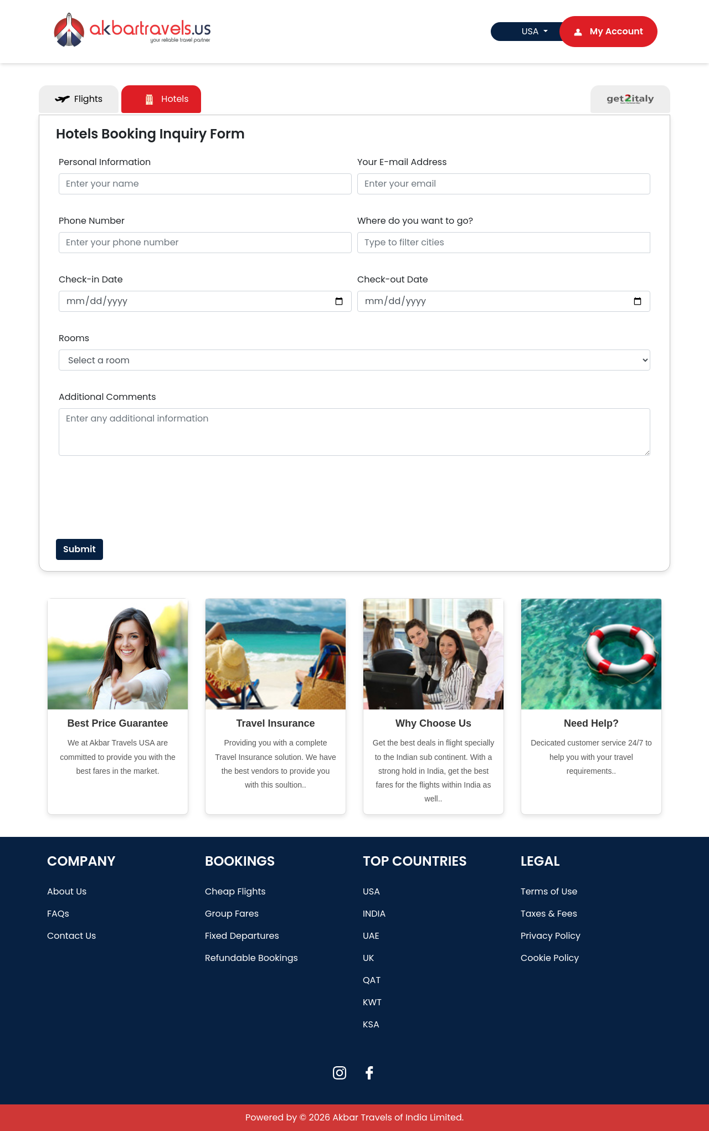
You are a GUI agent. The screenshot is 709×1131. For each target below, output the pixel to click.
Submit (79, 549)
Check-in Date (91, 279)
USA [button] (524, 31)
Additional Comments (107, 396)
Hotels (165, 98)
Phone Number (92, 220)
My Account (608, 31)
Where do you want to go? (415, 220)
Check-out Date (392, 279)
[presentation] (143, 497)
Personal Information (105, 162)
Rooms (74, 338)
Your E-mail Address (402, 162)
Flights (78, 98)
